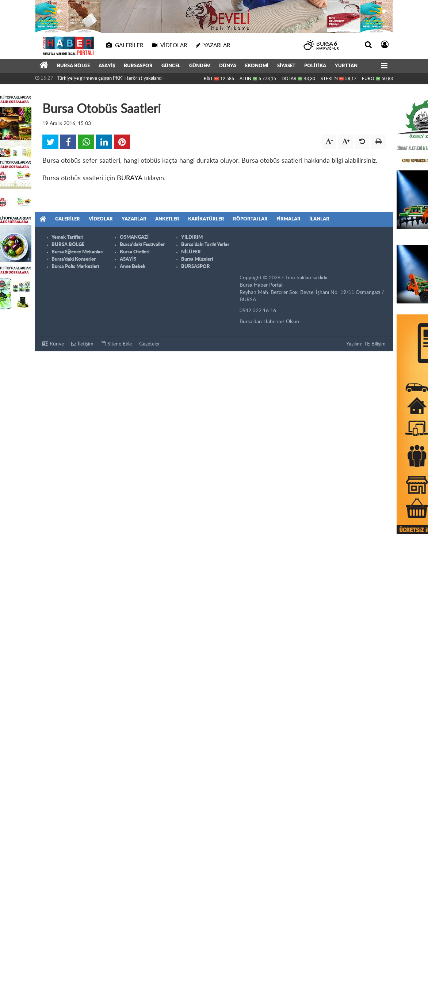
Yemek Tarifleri (67, 237)
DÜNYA (227, 66)
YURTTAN (346, 66)
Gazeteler (149, 344)
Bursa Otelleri (134, 252)
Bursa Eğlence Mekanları (77, 252)
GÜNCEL (170, 66)
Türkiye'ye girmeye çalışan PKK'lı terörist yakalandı (110, 78)
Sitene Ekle (116, 344)
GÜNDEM (199, 66)
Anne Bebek (132, 266)
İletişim (82, 344)
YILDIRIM (192, 237)
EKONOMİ (256, 66)
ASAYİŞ (107, 66)
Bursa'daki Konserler (73, 259)
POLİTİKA (315, 66)
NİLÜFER (191, 252)
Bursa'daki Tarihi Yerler (205, 244)
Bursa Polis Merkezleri (75, 266)
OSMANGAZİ (134, 237)
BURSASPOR (138, 66)
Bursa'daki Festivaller (142, 244)
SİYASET (286, 66)
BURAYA (129, 178)
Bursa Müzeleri (197, 259)
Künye (53, 344)
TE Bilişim (375, 344)
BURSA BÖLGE (73, 66)
